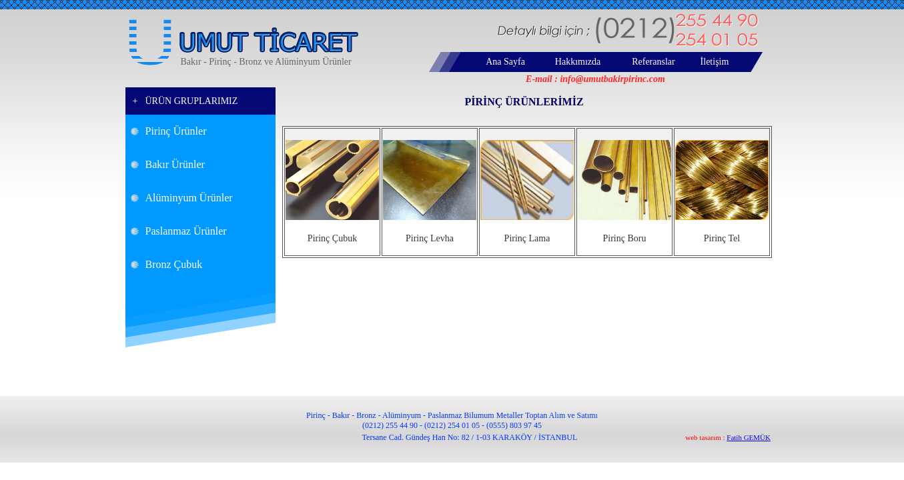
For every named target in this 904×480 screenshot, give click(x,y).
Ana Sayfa (505, 62)
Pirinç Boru (624, 238)
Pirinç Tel (722, 238)
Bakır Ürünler (175, 164)
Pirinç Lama (527, 238)
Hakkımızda (577, 62)
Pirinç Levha (430, 238)
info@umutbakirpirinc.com (612, 79)
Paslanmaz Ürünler (186, 231)
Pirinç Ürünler (176, 131)
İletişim (715, 62)
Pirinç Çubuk (332, 238)
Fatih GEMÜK (749, 437)
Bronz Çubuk (174, 264)
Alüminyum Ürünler (189, 197)
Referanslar (653, 62)
